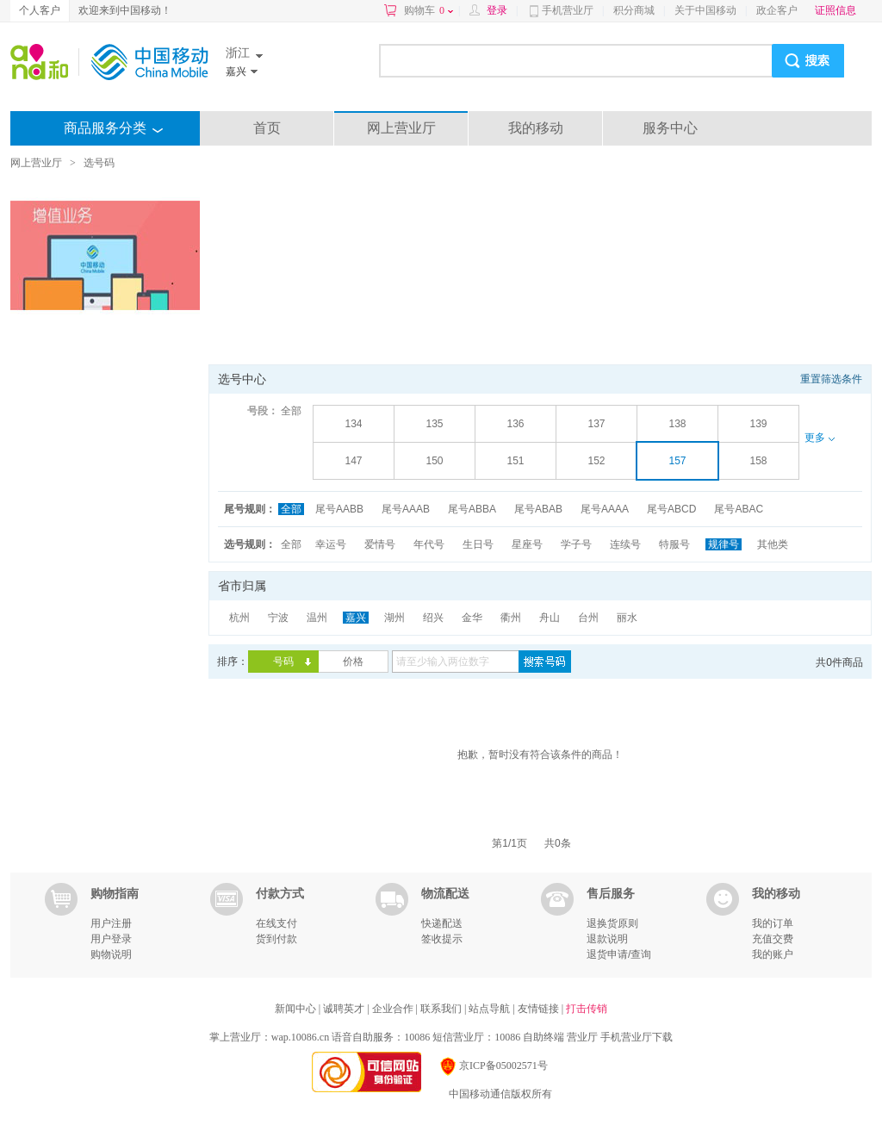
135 (434, 424)
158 (758, 461)
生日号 (478, 544)
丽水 (627, 618)
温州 (317, 618)
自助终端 (543, 1037)
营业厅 (582, 1037)
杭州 (239, 618)
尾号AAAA (605, 509)
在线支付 (276, 923)
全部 (291, 411)
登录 (497, 10)
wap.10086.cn (300, 1037)
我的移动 (535, 128)
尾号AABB (339, 509)
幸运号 (330, 544)
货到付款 (276, 939)
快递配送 (442, 923)
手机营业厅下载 (636, 1037)
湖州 (394, 618)
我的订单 (772, 923)
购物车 (428, 10)
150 (434, 461)
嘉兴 (355, 618)
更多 (819, 438)
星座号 (527, 544)
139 (758, 424)
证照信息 (835, 10)
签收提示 (442, 939)
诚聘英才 (345, 1009)
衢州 (510, 618)
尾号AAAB (406, 509)
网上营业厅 (401, 128)
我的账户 (772, 954)
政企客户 (777, 10)
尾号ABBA (472, 509)
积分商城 (634, 10)
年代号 (428, 544)
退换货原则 (612, 923)
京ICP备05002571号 (493, 1065)
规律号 (723, 544)
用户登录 (111, 939)
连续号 (625, 544)
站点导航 (490, 1009)
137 (596, 424)
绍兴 (433, 618)
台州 (588, 618)
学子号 (576, 544)
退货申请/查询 (619, 954)
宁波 (278, 618)
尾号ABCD (671, 509)
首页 (267, 128)
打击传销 (586, 1009)
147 (353, 461)
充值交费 (772, 939)
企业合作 (394, 1009)
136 (515, 424)
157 (677, 461)
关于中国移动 (705, 10)
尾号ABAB (538, 509)
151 (515, 461)
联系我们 (442, 1009)
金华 (472, 618)
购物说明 (111, 954)
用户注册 (111, 923)
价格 (353, 661)
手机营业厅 (567, 10)
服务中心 (670, 128)
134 (353, 424)
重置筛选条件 (831, 379)
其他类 (772, 544)
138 (677, 424)
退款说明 (607, 939)
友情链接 (540, 1009)
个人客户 (39, 10)
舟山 (549, 618)
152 (596, 461)
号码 (283, 661)
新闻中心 (297, 1009)
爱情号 (379, 544)
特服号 (674, 544)
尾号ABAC (738, 509)
